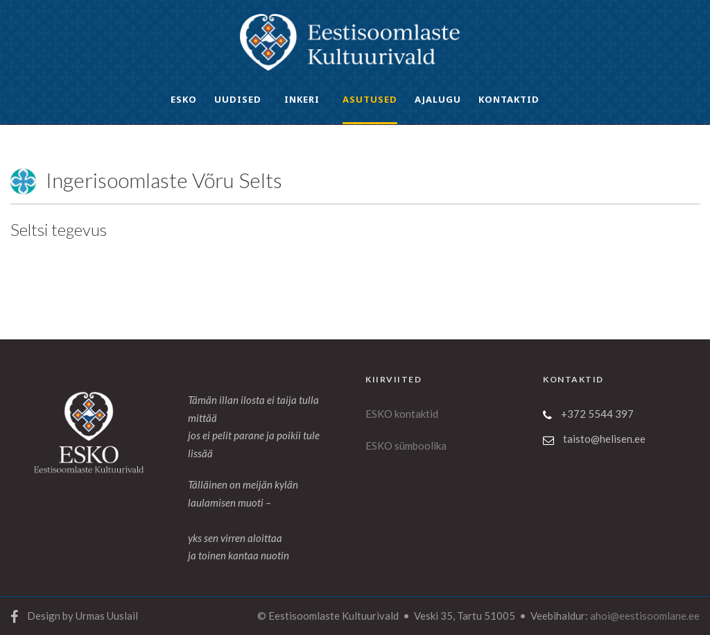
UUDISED (237, 99)
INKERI (302, 99)
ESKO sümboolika (406, 445)
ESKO (184, 99)
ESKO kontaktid (401, 413)
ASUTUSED (370, 99)
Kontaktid (508, 99)
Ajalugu (438, 99)
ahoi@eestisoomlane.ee (645, 615)
